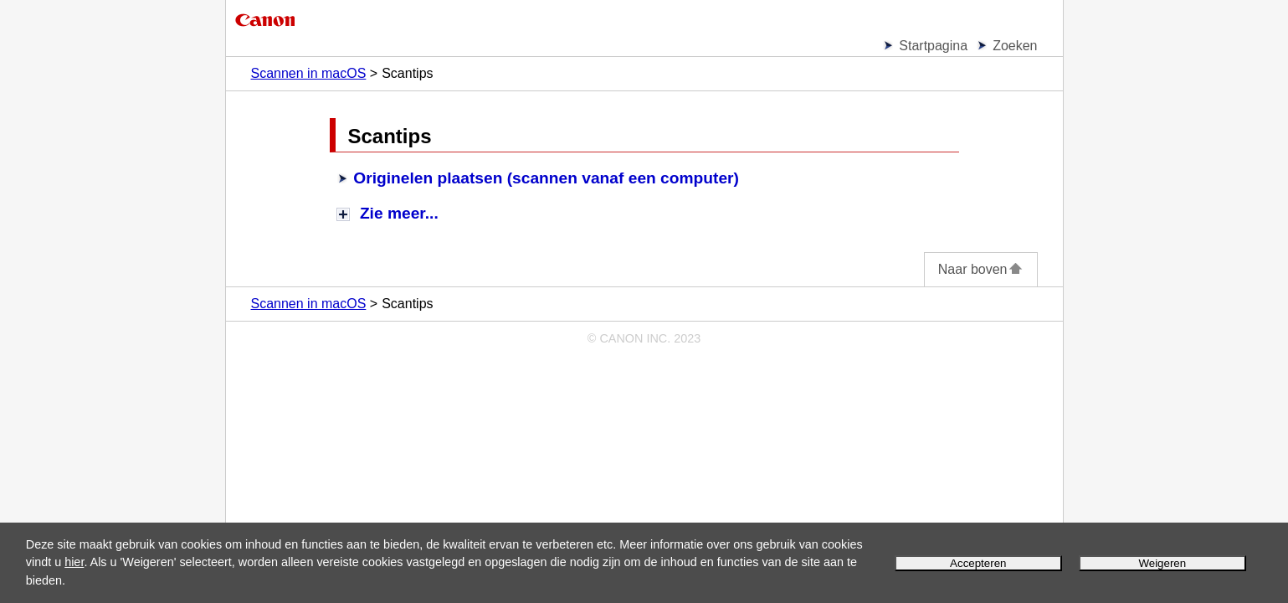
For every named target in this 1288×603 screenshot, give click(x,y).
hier (74, 562)
